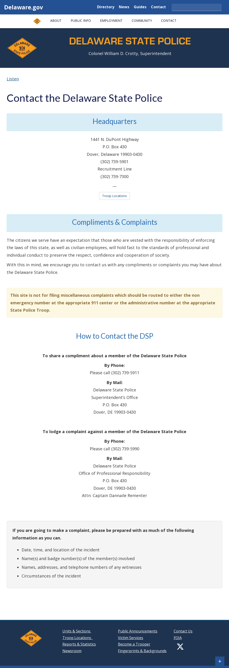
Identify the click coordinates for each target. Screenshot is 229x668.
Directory (105, 7)
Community (142, 20)
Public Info (81, 20)
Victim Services (130, 637)
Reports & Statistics (79, 644)
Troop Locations (114, 196)
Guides (140, 7)
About (55, 20)
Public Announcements (137, 631)
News (124, 7)
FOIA (178, 637)
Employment (111, 20)
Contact (158, 7)
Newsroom (71, 650)
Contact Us (183, 631)
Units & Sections (76, 631)
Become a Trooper (134, 644)
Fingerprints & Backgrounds (142, 650)
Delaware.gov (23, 7)
